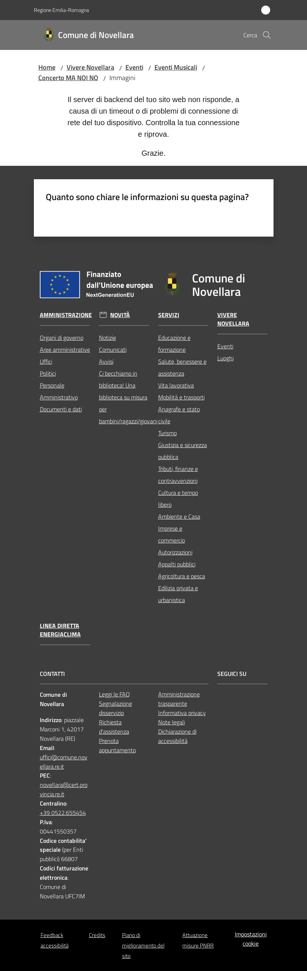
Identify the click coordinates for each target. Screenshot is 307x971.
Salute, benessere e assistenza (182, 367)
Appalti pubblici (176, 564)
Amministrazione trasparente (179, 699)
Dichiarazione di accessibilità (177, 736)
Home (46, 67)
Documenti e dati (61, 409)
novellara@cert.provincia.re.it (63, 789)
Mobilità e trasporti (181, 397)
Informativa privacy (182, 712)
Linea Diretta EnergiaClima (60, 630)
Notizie (107, 337)
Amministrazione (66, 315)
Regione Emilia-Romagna (61, 10)
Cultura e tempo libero (178, 498)
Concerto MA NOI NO (68, 78)
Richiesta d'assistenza (114, 727)
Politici (48, 373)
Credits (97, 935)
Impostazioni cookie (251, 939)
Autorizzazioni (175, 552)
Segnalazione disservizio (115, 708)
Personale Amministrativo (59, 391)
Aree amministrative (65, 349)
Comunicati (113, 349)
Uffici (46, 361)
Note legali (171, 722)
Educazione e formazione (174, 343)
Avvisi (106, 361)
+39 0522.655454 (63, 812)
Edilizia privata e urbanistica (178, 593)
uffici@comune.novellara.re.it (63, 762)
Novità (120, 315)
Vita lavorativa (176, 385)
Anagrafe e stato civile (179, 415)
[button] (267, 35)
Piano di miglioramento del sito (143, 945)
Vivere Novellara (90, 67)
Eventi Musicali (175, 67)
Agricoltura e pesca (181, 576)
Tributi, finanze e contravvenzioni (178, 474)
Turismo (167, 432)
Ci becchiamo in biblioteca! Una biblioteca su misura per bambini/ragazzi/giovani (124, 397)
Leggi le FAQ (114, 694)
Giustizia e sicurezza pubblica (182, 450)
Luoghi (225, 358)
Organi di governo (61, 337)
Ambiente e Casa (179, 516)
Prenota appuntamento (117, 745)
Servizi (168, 315)
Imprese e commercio (171, 534)
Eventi (134, 67)
